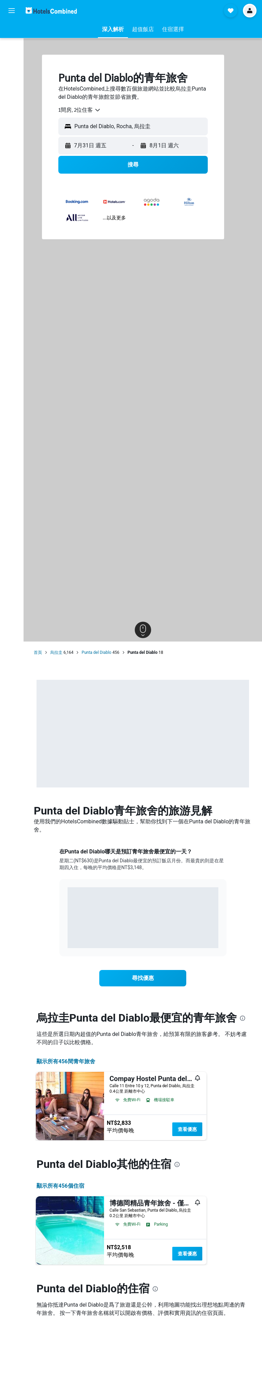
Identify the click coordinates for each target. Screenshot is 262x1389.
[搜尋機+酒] (11, 74)
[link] (143, 978)
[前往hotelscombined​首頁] (51, 10)
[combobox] (79, 110)
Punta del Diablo (96, 652)
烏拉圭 (56, 652)
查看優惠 (187, 1129)
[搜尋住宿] (11, 46)
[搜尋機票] (11, 31)
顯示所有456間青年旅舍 (66, 1061)
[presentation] (242, 1018)
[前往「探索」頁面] (11, 89)
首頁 (38, 652)
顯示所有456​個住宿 (60, 1186)
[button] (11, 10)
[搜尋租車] (11, 60)
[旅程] (11, 108)
